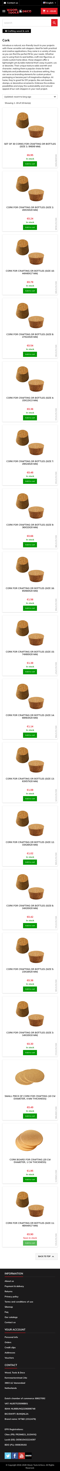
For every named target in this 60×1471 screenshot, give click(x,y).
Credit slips (10, 1347)
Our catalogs (11, 1317)
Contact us (10, 1322)
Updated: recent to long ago (30, 97)
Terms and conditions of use (19, 1301)
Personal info (11, 1337)
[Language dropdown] (50, 3)
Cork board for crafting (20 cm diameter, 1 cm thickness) (30, 1161)
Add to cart (30, 164)
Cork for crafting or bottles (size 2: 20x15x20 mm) (30, 208)
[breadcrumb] (17, 31)
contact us (12, 2)
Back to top (46, 1256)
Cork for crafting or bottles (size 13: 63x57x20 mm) (30, 780)
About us (9, 1281)
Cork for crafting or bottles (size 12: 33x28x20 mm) (30, 843)
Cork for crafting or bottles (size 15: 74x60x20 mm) (30, 653)
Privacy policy (11, 1296)
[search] (30, 22)
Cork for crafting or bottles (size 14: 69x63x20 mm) (30, 716)
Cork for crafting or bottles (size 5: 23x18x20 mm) (30, 970)
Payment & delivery (14, 1286)
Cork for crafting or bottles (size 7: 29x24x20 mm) (30, 462)
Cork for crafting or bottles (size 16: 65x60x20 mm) (30, 589)
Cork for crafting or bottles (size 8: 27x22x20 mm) (30, 335)
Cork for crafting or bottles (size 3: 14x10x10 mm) (30, 1034)
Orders (8, 1342)
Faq (6, 1312)
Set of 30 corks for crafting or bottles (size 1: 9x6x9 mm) (30, 145)
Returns (8, 1291)
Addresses (10, 1352)
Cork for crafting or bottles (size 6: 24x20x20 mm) (30, 907)
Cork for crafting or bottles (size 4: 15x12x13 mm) (30, 399)
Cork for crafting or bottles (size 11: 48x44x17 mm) (30, 1224)
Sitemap (9, 1307)
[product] (30, 125)
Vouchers (9, 1357)
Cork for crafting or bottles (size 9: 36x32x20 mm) (30, 526)
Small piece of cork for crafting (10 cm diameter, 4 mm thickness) (30, 1097)
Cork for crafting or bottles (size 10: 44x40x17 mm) (30, 272)
